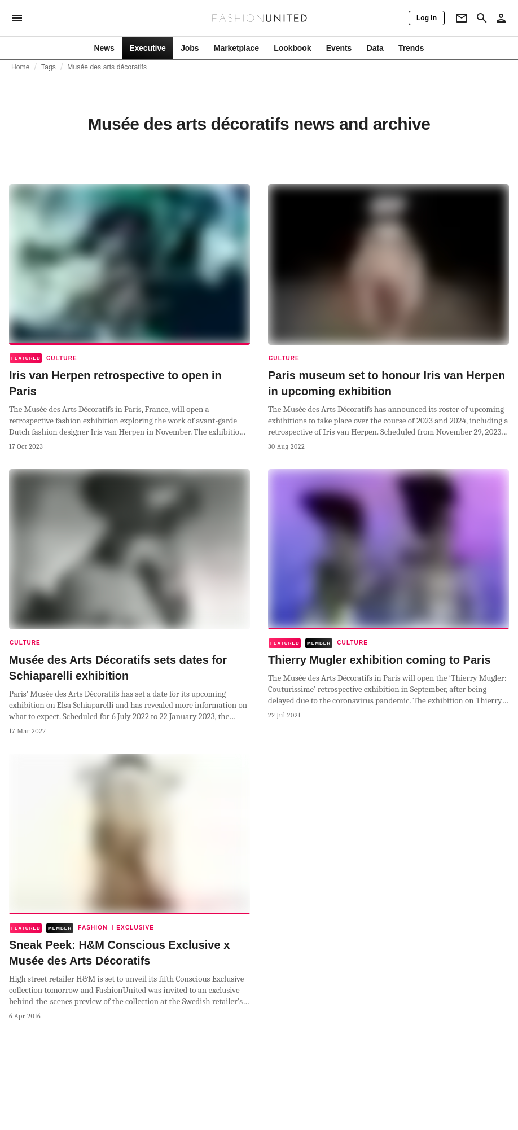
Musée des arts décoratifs (107, 67)
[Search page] (482, 18)
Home (20, 67)
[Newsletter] (461, 18)
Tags (48, 67)
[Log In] (427, 18)
